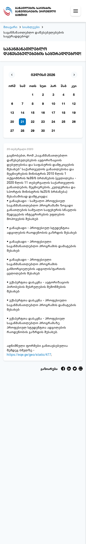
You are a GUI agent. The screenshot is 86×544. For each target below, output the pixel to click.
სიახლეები (31, 27)
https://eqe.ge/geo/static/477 (29, 354)
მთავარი (10, 27)
